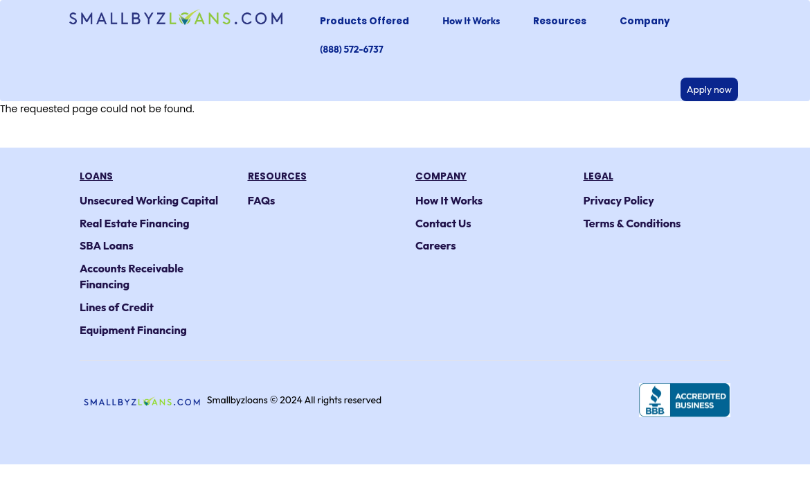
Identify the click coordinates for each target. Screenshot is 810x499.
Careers (435, 245)
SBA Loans (107, 245)
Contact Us (443, 223)
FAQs (262, 200)
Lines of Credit (117, 307)
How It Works (471, 21)
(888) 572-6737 (351, 49)
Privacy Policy (619, 200)
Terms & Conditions (632, 223)
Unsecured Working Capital (149, 200)
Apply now (709, 89)
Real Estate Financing (135, 223)
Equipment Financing (133, 330)
